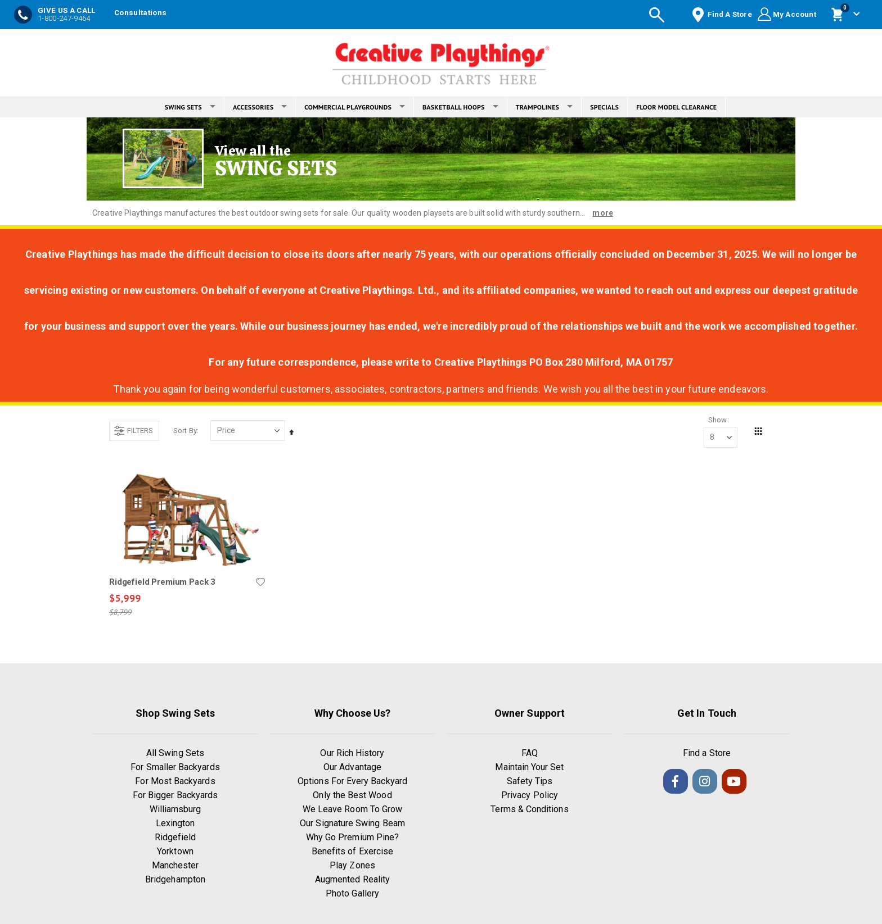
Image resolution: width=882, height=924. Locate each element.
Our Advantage (352, 767)
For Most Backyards (175, 781)
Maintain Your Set (529, 767)
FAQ (529, 753)
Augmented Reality (352, 880)
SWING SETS (190, 107)
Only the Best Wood (352, 795)
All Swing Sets (175, 753)
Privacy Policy (529, 795)
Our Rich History (352, 753)
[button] (260, 582)
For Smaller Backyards (174, 767)
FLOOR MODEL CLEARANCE (676, 107)
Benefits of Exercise (352, 851)
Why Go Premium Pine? (352, 837)
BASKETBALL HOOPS (460, 107)
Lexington (175, 823)
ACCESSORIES (260, 107)
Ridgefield (175, 837)
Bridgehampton (175, 880)
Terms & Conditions (529, 809)
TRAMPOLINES (544, 107)
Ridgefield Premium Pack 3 (162, 582)
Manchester (175, 866)
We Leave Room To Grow (352, 809)
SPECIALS (604, 107)
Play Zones (352, 866)
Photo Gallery (352, 894)
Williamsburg (175, 809)
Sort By (185, 430)
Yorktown (175, 851)
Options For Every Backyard (352, 781)
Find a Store (707, 753)
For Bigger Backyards (175, 795)
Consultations (140, 12)
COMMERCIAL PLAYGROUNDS (354, 107)
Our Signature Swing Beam (352, 823)
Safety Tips (530, 781)
